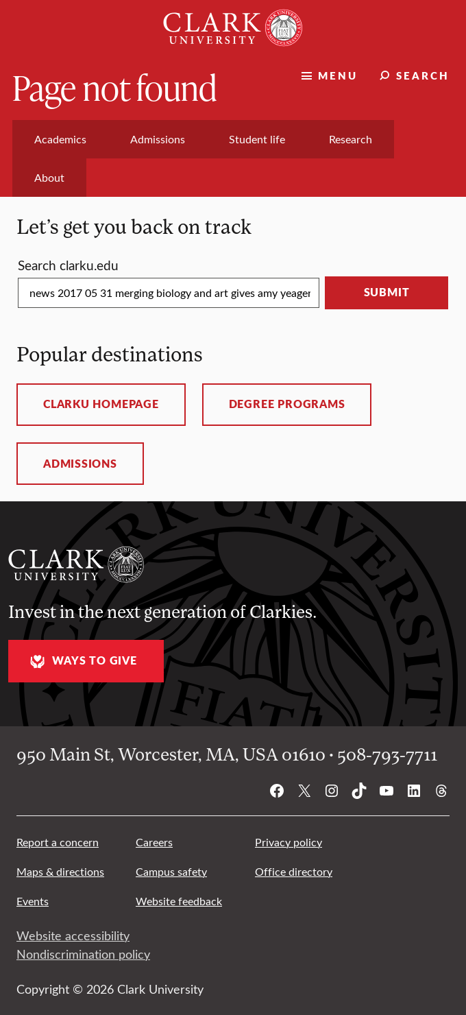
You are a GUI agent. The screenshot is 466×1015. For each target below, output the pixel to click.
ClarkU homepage (101, 403)
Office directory (293, 871)
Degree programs (287, 403)
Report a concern (57, 842)
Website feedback (179, 901)
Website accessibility (73, 935)
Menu (338, 75)
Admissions (80, 463)
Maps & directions (60, 871)
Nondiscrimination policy (83, 954)
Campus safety (171, 871)
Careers (154, 842)
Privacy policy (288, 842)
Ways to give (81, 661)
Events (32, 901)
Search (423, 75)
